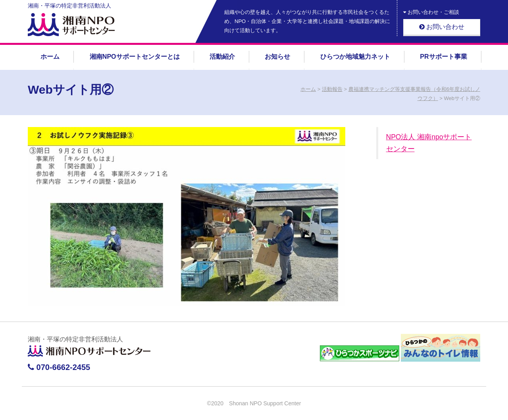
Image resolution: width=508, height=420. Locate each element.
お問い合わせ (441, 26)
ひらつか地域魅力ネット (355, 56)
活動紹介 (222, 56)
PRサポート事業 (443, 56)
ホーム (50, 56)
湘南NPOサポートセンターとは (135, 56)
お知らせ (277, 56)
